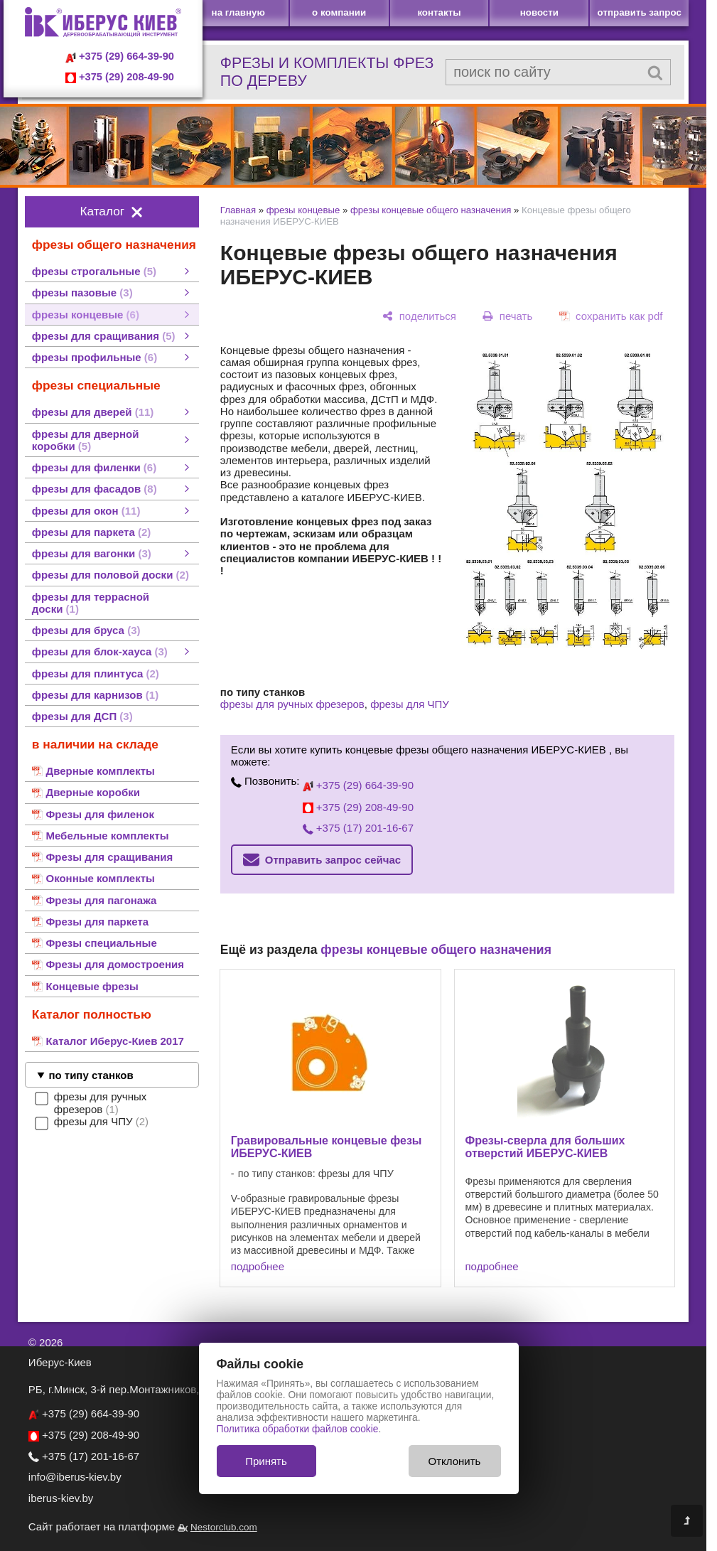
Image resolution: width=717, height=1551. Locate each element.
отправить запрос (639, 12)
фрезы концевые (303, 210)
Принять (266, 1461)
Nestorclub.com (223, 1527)
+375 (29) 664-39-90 (119, 56)
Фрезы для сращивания (109, 857)
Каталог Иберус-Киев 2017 (114, 1041)
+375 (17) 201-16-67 (358, 828)
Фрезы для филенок (99, 814)
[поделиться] (419, 316)
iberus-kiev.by (60, 1498)
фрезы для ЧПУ (409, 704)
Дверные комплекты (99, 771)
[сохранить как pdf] (610, 316)
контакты (438, 12)
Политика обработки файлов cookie (298, 1429)
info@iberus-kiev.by (75, 1477)
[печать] (507, 316)
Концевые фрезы (91, 986)
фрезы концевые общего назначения (430, 210)
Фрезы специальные (100, 943)
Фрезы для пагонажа (100, 900)
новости (539, 12)
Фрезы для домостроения (114, 964)
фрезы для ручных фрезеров (292, 704)
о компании (339, 12)
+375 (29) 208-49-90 (119, 76)
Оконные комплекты (99, 878)
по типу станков (90, 1075)
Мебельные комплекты (106, 836)
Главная (238, 210)
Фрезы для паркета (97, 922)
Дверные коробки (92, 792)
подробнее (257, 1266)
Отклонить (454, 1461)
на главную (238, 12)
